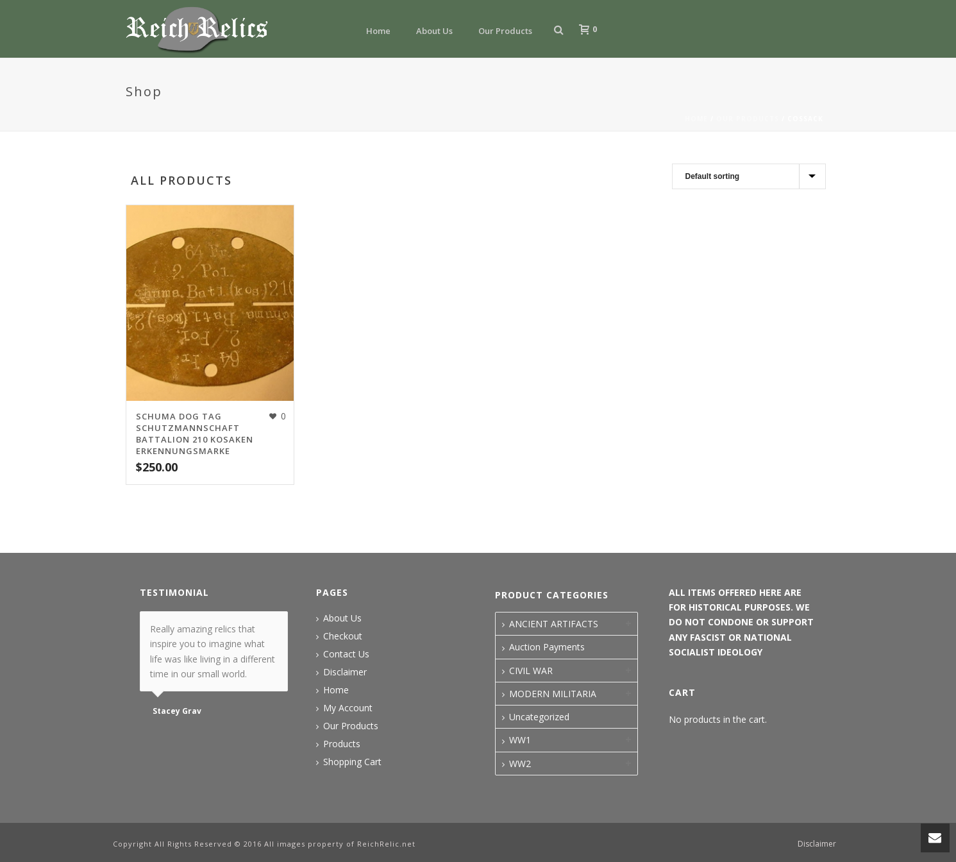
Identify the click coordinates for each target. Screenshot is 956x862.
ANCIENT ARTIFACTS (553, 624)
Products (341, 744)
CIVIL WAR (531, 670)
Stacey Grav (177, 711)
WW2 (520, 763)
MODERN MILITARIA (552, 694)
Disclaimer (345, 672)
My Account (348, 708)
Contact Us (346, 654)
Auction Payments (547, 647)
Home (378, 31)
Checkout (342, 636)
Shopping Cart (352, 762)
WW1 (520, 740)
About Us (434, 31)
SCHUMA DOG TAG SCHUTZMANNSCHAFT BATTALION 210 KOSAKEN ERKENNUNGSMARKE (194, 433)
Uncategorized (539, 717)
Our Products (505, 31)
